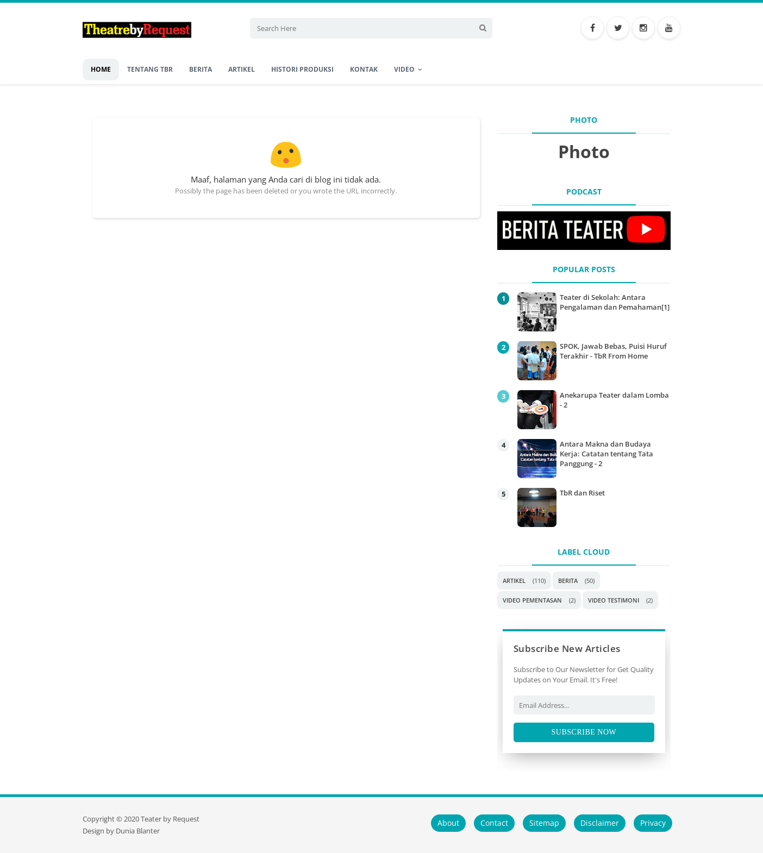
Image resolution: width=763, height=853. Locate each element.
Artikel (514, 580)
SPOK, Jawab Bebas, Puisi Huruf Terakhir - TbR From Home (613, 351)
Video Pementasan (532, 600)
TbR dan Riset (582, 493)
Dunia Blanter (138, 831)
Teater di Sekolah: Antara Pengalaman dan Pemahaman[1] (615, 302)
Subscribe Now (584, 732)
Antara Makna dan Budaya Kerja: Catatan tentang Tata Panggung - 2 (606, 453)
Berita (568, 580)
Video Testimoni (613, 600)
